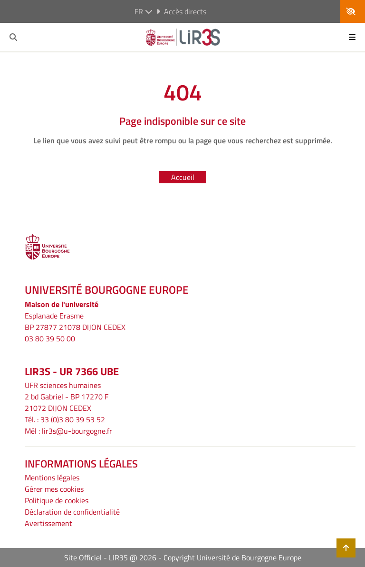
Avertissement (48, 523)
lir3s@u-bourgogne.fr (77, 431)
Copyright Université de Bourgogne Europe (232, 557)
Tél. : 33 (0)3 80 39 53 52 (65, 419)
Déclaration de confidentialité (72, 511)
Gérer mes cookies (54, 489)
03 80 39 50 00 (50, 338)
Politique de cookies (56, 500)
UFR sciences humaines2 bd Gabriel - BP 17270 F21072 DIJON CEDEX (66, 396)
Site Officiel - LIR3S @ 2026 (110, 557)
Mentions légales (52, 477)
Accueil (182, 177)
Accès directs (181, 11)
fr (143, 11)
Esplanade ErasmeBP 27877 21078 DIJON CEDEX (75, 321)
